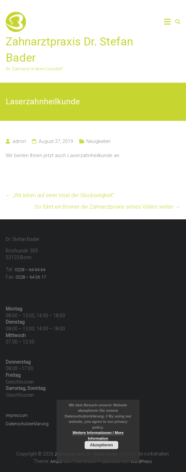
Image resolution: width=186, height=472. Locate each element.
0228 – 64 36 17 (31, 277)
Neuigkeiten (98, 141)
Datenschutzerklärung (27, 423)
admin (19, 141)
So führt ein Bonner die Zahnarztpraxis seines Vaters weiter (107, 207)
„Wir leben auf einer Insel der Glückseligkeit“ (60, 195)
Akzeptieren (101, 445)
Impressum (17, 415)
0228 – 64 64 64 (30, 269)
